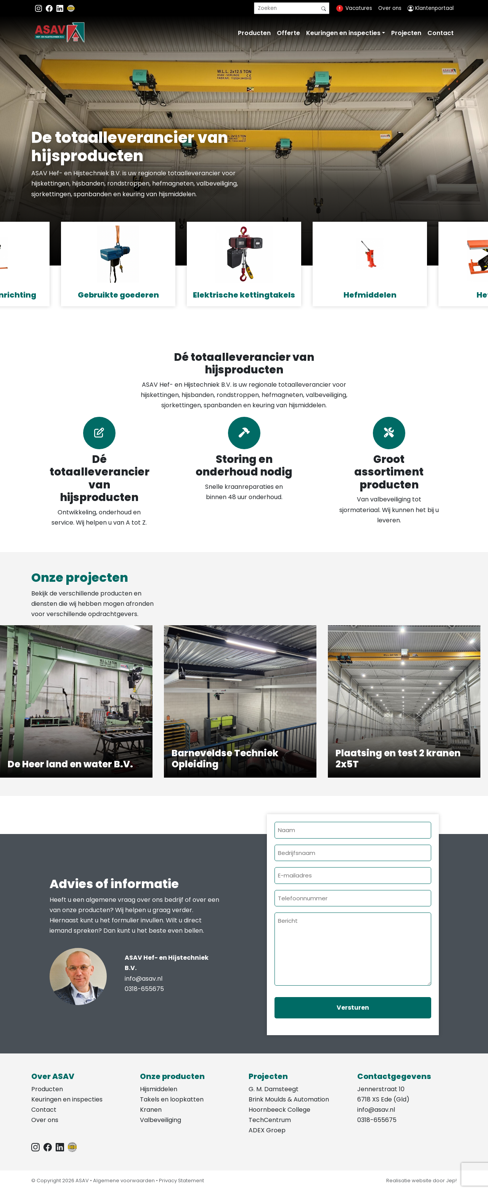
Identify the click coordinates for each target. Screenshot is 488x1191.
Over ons (389, 8)
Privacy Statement (181, 1180)
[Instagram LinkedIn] (60, 8)
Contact (440, 33)
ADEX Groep (267, 1130)
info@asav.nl (143, 978)
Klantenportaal (431, 8)
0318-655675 (144, 988)
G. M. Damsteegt (274, 1089)
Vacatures (358, 8)
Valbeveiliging (160, 1120)
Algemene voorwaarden (124, 1180)
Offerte (288, 33)
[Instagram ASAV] (39, 8)
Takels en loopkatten (172, 1099)
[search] (291, 8)
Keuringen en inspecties (343, 33)
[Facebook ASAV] (50, 8)
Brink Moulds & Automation (289, 1099)
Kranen (151, 1109)
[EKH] (71, 8)
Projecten (406, 33)
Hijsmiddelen (158, 1089)
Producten (254, 33)
